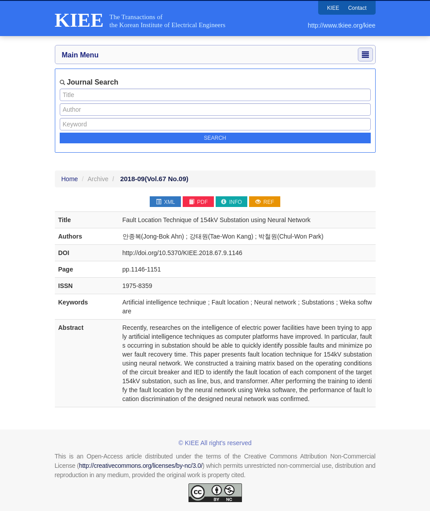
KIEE (333, 8)
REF (264, 202)
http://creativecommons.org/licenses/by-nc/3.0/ (140, 465)
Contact (357, 8)
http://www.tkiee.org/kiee (342, 25)
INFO (231, 202)
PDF (198, 202)
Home (69, 178)
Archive (98, 178)
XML (165, 202)
